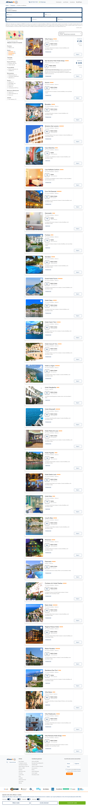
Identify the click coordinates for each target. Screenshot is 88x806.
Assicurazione (34, 768)
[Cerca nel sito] (13, 762)
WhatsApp (42, 2)
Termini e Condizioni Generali (37, 766)
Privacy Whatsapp (35, 771)
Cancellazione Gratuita (23, 764)
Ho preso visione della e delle (74, 770)
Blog (20, 776)
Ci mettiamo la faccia (23, 763)
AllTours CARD (22, 768)
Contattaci (21, 778)
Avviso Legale (34, 773)
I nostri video (21, 774)
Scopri (78, 54)
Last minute (21, 781)
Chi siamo (21, 773)
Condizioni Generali (77, 771)
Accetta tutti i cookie (72, 802)
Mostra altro (79, 27)
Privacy (33, 769)
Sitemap (20, 783)
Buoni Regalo (21, 761)
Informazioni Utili (22, 771)
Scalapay (20, 769)
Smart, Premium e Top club (24, 766)
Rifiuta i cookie (16, 802)
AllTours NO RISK (35, 761)
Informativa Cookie (35, 774)
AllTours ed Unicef (22, 779)
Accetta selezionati (44, 802)
